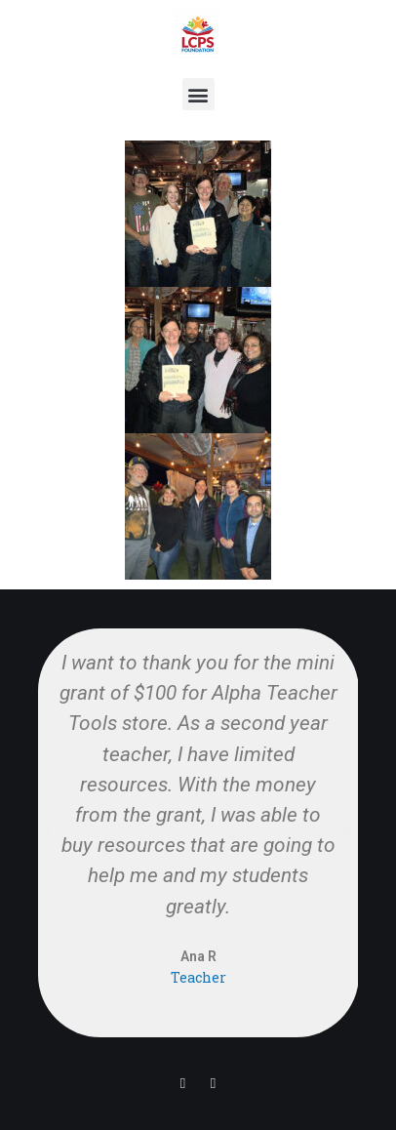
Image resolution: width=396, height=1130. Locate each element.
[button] (198, 94)
